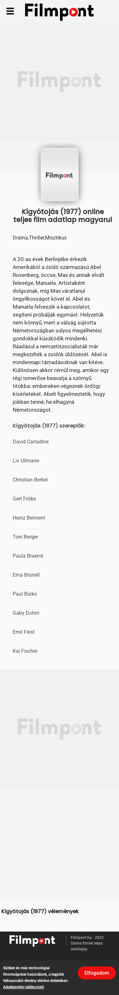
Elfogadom (96, 973)
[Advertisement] (59, 81)
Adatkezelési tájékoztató (23, 987)
